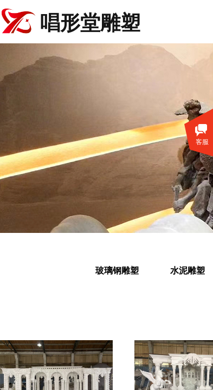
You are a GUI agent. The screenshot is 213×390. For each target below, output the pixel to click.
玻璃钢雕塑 (117, 270)
